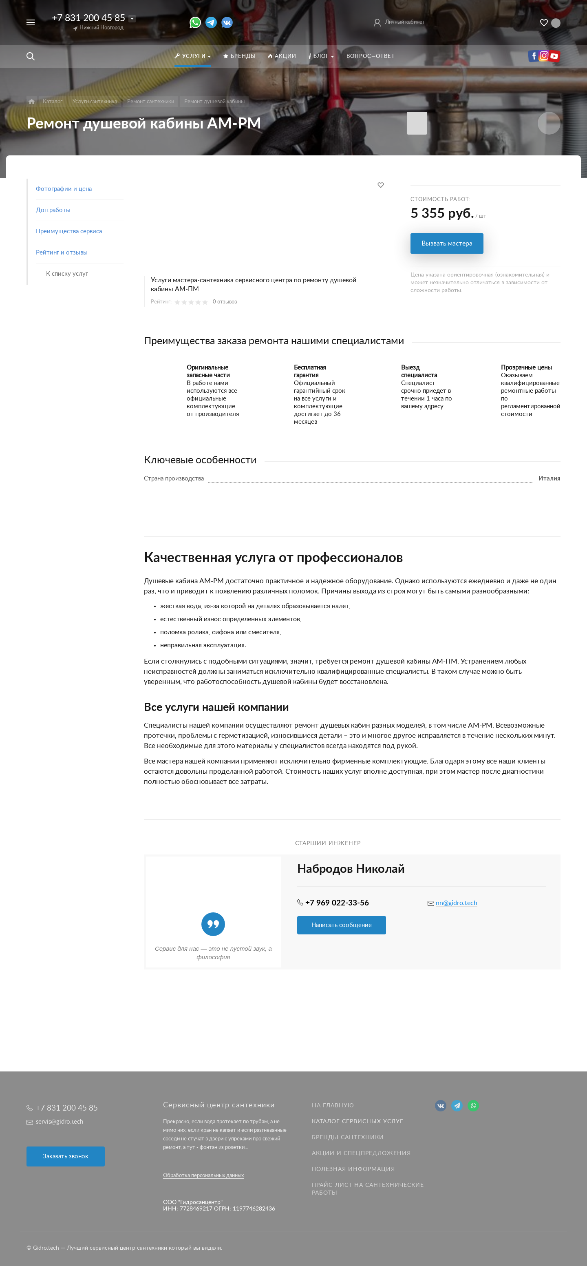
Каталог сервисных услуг (358, 1121)
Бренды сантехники (348, 1137)
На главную (333, 1106)
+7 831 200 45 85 (88, 18)
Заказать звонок (65, 1156)
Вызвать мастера (446, 243)
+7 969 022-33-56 (337, 903)
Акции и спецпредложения (361, 1153)
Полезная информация (353, 1169)
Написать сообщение (341, 925)
